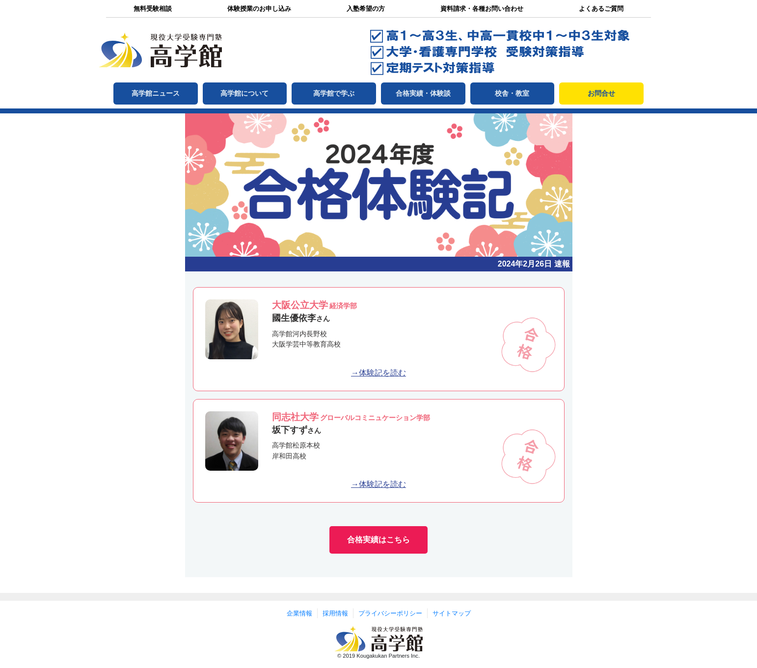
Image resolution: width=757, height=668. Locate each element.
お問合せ (601, 93)
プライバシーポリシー (390, 613)
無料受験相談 (153, 8)
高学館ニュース (156, 93)
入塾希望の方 (366, 8)
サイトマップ (452, 613)
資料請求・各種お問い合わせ (481, 8)
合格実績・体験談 (423, 93)
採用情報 (335, 613)
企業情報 (299, 613)
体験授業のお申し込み (259, 8)
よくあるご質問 (601, 8)
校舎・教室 (512, 93)
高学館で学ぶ (333, 93)
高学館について (244, 93)
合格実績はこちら (378, 539)
